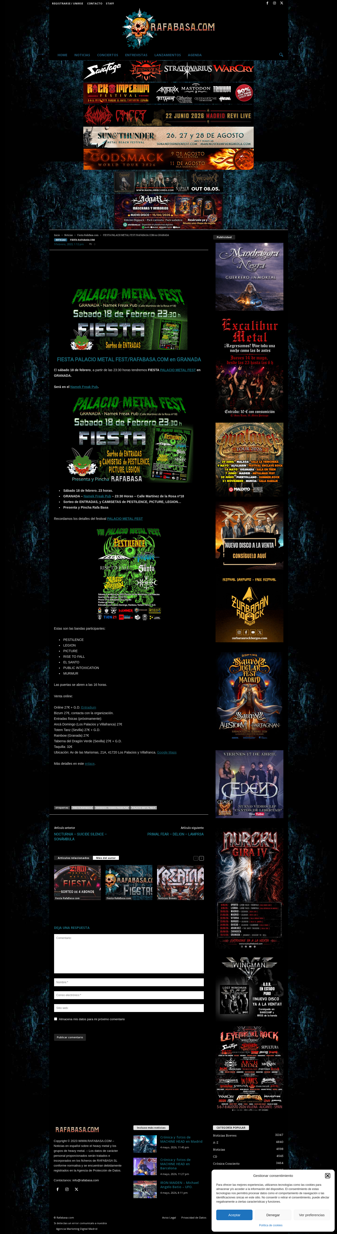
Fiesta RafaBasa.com (88, 235)
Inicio (57, 235)
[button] (327, 1175)
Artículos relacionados (73, 858)
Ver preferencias (312, 1215)
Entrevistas (136, 55)
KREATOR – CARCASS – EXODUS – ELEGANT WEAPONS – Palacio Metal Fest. (179, 907)
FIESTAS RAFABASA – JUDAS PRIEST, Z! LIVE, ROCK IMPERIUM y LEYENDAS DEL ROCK (128, 907)
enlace (90, 763)
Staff (110, 3)
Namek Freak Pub (84, 387)
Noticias (82, 55)
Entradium (88, 707)
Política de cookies (270, 1225)
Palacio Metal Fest (143, 807)
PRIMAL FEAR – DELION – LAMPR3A (175, 834)
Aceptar (234, 1215)
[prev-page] (196, 858)
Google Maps (166, 752)
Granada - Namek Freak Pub (112, 807)
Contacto (94, 3)
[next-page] (201, 858)
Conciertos (107, 55)
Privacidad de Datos (193, 1217)
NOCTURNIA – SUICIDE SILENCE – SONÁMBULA (80, 836)
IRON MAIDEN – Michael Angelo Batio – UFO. (179, 1184)
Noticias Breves (167, 898)
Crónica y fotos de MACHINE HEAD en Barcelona (175, 1163)
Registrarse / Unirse (67, 3)
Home (62, 55)
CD (215, 1156)
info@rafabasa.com (86, 1180)
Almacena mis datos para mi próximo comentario (92, 1019)
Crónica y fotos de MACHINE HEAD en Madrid (181, 1139)
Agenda (195, 55)
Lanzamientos (167, 55)
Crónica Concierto (226, 1163)
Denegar (273, 1215)
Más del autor (106, 858)
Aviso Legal (169, 1217)
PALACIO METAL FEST (178, 370)
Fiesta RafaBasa (82, 807)
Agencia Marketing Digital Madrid (76, 1228)
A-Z (215, 1142)
